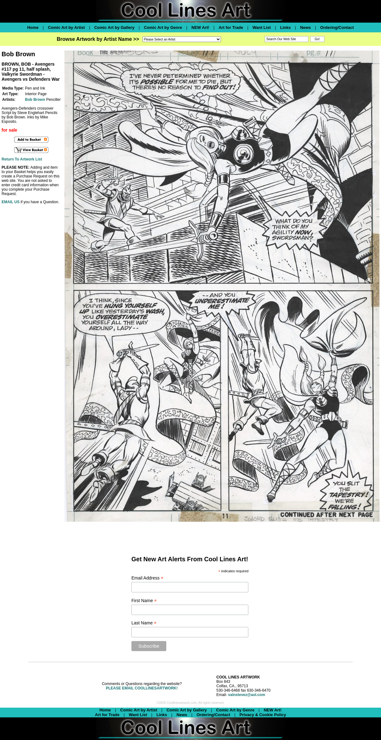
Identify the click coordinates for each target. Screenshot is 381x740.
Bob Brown (35, 99)
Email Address (147, 578)
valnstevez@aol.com (246, 695)
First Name (144, 601)
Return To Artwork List (22, 159)
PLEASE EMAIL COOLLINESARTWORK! (142, 688)
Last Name (144, 623)
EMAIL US (10, 202)
